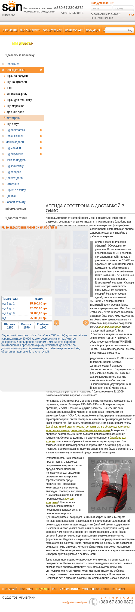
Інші (9, 88)
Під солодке (13, 172)
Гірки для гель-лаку (19, 100)
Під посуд (13, 124)
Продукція (93, 30)
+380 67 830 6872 (68, 7)
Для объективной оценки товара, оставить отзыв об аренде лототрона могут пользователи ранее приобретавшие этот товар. (87, 428)
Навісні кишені (24, 136)
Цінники (10, 196)
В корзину (40, 291)
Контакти (118, 589)
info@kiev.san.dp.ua (74, 602)
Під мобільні (24, 148)
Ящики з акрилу (17, 94)
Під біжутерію (24, 154)
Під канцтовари (17, 82)
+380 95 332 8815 (72, 13)
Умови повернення (95, 589)
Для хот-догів (15, 112)
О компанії (10, 30)
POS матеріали (52, 30)
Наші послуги (74, 30)
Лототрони (13, 118)
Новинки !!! (12, 64)
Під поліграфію (24, 130)
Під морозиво (15, 106)
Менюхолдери (24, 142)
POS (54, 589)
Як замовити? (30, 30)
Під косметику (15, 166)
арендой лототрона (109, 327)
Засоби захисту (15, 202)
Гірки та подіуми (17, 76)
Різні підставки (24, 70)
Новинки (26, 589)
